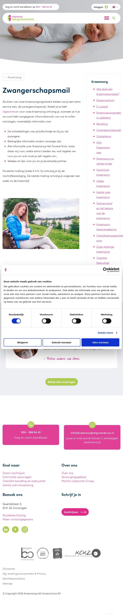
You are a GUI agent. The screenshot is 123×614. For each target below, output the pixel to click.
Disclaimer (9, 568)
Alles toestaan (100, 342)
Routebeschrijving (14, 515)
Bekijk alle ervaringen (61, 382)
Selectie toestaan (61, 342)
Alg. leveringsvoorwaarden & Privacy (24, 573)
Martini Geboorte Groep (78, 481)
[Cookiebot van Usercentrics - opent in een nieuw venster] (105, 269)
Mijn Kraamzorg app (103, 147)
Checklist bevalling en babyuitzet (24, 481)
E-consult (102, 106)
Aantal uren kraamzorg (18, 485)
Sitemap (7, 583)
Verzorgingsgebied (74, 477)
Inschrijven (75, 512)
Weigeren (22, 342)
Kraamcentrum (105, 100)
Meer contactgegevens (18, 519)
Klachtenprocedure (14, 578)
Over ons (67, 473)
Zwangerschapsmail (108, 130)
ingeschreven (10, 111)
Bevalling (102, 124)
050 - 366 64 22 (44, 6)
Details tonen (105, 332)
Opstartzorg (103, 136)
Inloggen (101, 7)
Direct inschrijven (14, 473)
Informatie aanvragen (17, 477)
